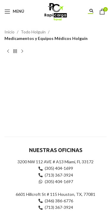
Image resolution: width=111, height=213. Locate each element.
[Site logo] (55, 10)
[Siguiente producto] (22, 51)
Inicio (9, 31)
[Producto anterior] (8, 51)
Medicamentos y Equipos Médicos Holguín (46, 38)
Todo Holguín (33, 31)
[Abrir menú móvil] (14, 11)
